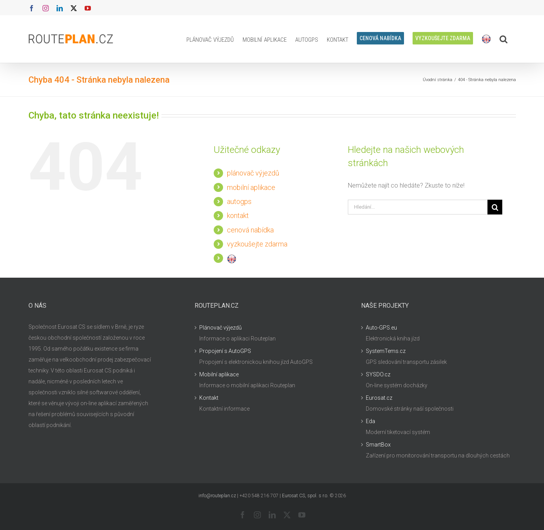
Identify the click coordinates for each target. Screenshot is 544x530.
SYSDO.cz (378, 374)
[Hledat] (494, 207)
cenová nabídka (250, 230)
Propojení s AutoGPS (225, 351)
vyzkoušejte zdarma (257, 244)
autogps (239, 201)
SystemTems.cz (386, 351)
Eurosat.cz (379, 398)
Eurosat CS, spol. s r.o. (305, 495)
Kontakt (208, 398)
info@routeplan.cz (217, 495)
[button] (503, 39)
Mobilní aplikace (219, 374)
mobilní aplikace (251, 187)
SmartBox (378, 444)
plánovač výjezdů (253, 173)
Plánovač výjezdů (220, 327)
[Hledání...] (418, 207)
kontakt (238, 215)
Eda (370, 421)
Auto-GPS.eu (381, 327)
